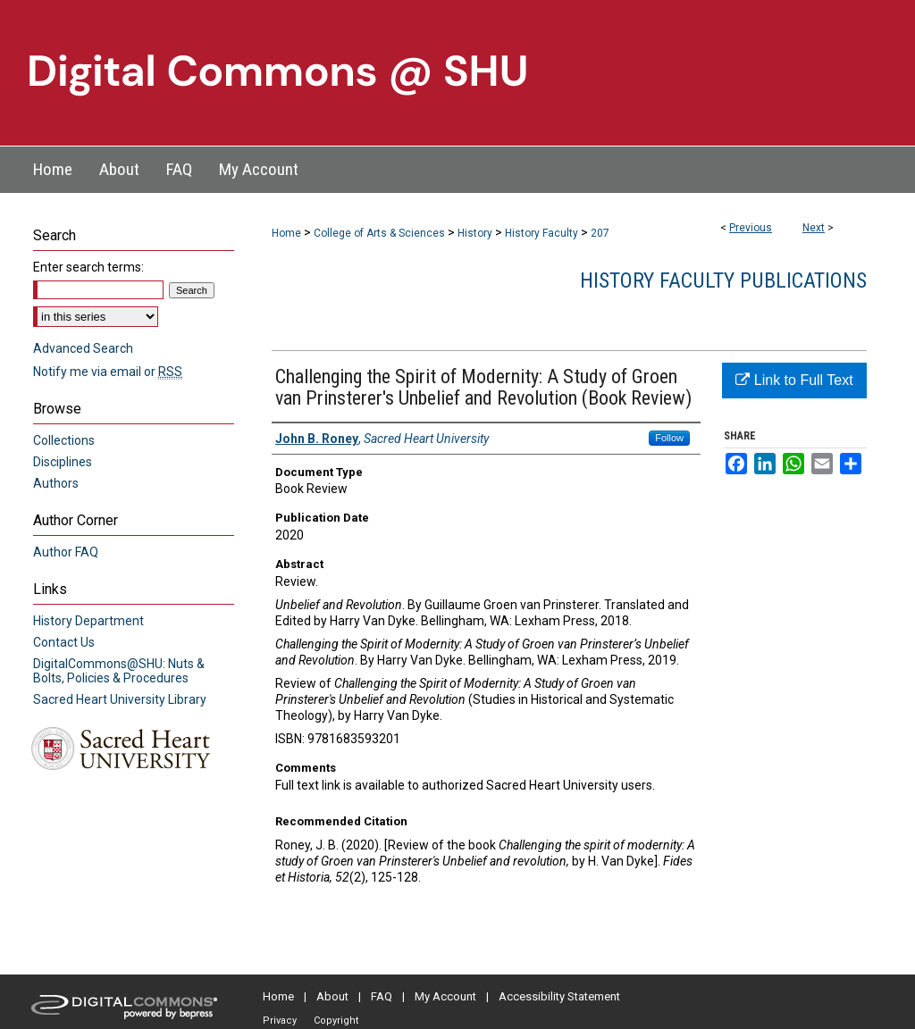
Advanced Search (83, 348)
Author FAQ (65, 552)
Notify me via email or (107, 371)
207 (600, 233)
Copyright (336, 1020)
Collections (64, 440)
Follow (669, 437)
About (332, 996)
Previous (750, 228)
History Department (88, 621)
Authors (56, 483)
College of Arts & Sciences (379, 233)
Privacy (280, 1020)
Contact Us (64, 642)
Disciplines (62, 462)
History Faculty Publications (723, 280)
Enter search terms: (88, 267)
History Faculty (541, 233)
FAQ (381, 996)
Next (813, 228)
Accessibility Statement (559, 996)
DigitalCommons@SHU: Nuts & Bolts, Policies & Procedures (119, 671)
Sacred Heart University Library (119, 699)
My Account (445, 996)
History (475, 233)
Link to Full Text (793, 380)
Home (286, 233)
